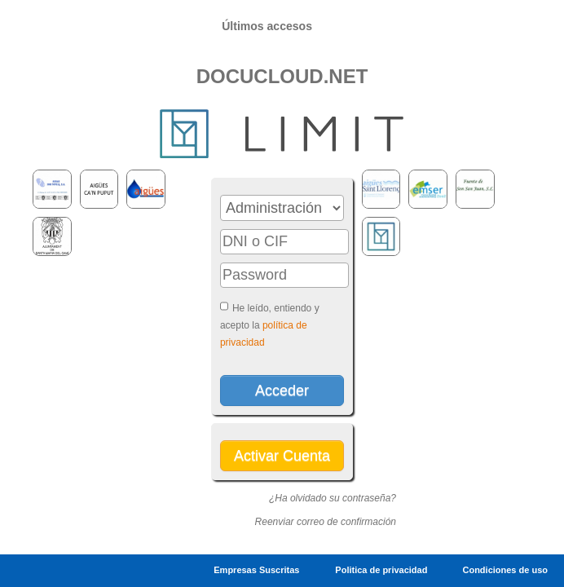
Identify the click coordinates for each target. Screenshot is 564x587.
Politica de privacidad (382, 570)
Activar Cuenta (282, 456)
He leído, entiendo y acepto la (269, 325)
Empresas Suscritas (256, 570)
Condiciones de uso (505, 570)
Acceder (282, 390)
